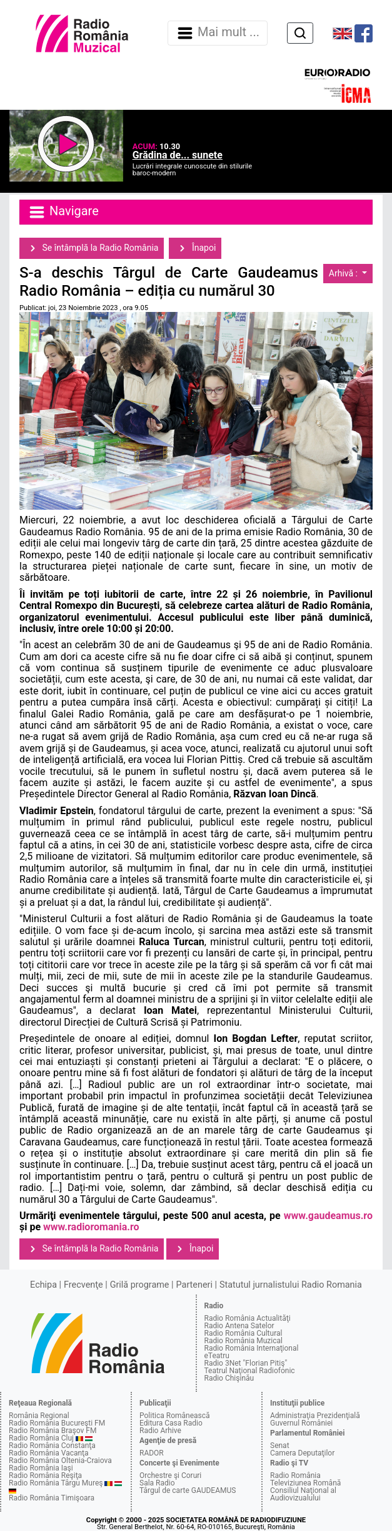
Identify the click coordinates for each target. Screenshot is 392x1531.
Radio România (295, 1475)
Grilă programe (139, 1285)
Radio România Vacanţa (49, 1453)
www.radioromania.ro (91, 1227)
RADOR (151, 1453)
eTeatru (216, 1355)
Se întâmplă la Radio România (91, 248)
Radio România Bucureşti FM (57, 1423)
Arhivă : (344, 273)
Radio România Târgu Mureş (56, 1483)
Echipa (43, 1285)
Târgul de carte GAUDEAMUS (187, 1490)
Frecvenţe (83, 1285)
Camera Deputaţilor (302, 1453)
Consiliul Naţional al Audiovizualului (303, 1494)
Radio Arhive (160, 1430)
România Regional (39, 1415)
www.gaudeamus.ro (328, 1216)
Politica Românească (174, 1415)
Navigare (63, 212)
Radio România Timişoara (51, 1498)
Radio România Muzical (243, 1340)
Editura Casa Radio (171, 1423)
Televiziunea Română (305, 1483)
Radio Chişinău (229, 1378)
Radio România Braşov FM (52, 1430)
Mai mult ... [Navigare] (217, 33)
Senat (279, 1445)
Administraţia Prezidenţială (315, 1415)
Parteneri (194, 1285)
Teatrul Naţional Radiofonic (249, 1370)
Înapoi (195, 248)
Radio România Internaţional (251, 1348)
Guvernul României (301, 1423)
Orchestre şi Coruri (170, 1475)
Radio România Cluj (41, 1438)
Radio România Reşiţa (45, 1475)
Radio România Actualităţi (247, 1318)
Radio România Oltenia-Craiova (60, 1460)
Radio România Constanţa (52, 1445)
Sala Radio (157, 1483)
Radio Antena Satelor (239, 1325)
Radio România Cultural (243, 1333)
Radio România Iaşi (41, 1468)
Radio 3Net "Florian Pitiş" (246, 1363)
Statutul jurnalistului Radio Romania (290, 1285)
